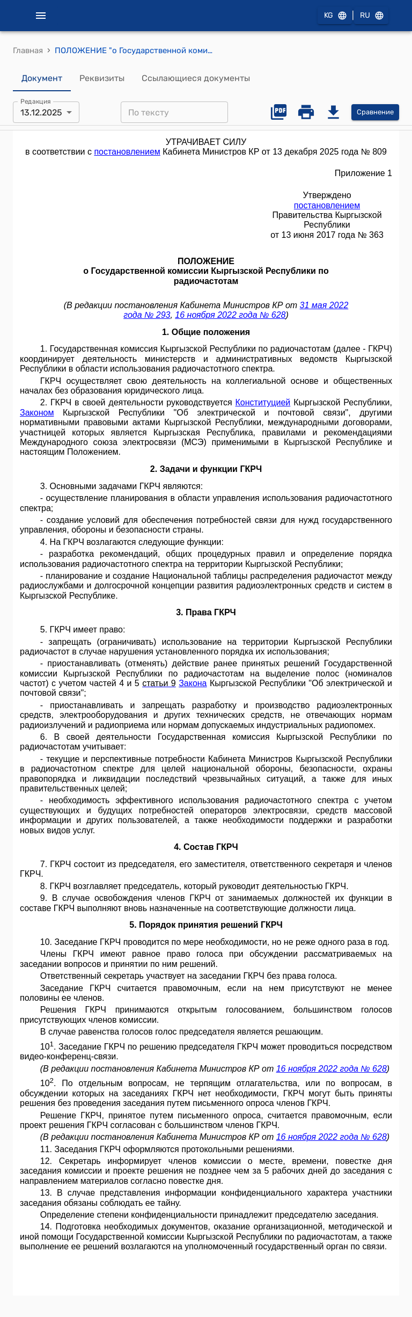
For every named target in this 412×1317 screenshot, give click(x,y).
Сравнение (375, 112)
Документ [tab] (42, 78)
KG (335, 16)
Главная (28, 50)
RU (371, 16)
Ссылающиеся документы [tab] (196, 78)
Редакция (35, 101)
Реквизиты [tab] (102, 78)
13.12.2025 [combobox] (41, 112)
